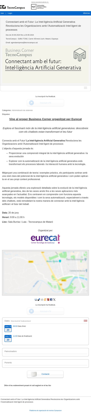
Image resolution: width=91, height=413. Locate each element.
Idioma (86, 13)
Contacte (45, 374)
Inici (2, 13)
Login (10, 13)
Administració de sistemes (22, 110)
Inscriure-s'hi (45, 103)
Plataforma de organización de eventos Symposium (45, 410)
